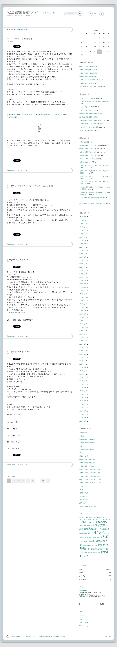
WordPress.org (83, 626)
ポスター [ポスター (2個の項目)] (85, 522)
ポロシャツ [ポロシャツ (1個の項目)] (92, 522)
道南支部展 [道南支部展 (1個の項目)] (94, 549)
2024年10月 (82, 243)
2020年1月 (82, 350)
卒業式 (81, 142)
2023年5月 (82, 267)
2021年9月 (82, 317)
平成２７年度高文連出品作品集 (88, 70)
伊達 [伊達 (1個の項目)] (80, 525)
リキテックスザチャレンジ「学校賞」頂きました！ (31, 186)
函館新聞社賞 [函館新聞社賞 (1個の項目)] (83, 533)
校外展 (81, 489)
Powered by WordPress (59, 636)
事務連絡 (82, 436)
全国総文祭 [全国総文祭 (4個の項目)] (99, 525)
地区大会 (82, 452)
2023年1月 (82, 277)
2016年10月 (82, 387)
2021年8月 (82, 320)
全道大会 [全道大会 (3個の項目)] (88, 528)
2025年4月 (82, 230)
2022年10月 (82, 287)
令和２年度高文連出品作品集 (87, 83)
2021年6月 (82, 327)
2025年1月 (82, 237)
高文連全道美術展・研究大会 (87, 506)
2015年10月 (82, 401)
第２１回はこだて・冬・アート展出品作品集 (92, 86)
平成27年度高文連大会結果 (87, 459)
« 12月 (81, 55)
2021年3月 (82, 337)
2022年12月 (82, 280)
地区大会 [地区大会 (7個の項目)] (98, 532)
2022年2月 (82, 307)
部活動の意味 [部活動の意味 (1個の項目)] (92, 552)
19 (43, 480)
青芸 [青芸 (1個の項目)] (99, 552)
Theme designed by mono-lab (42, 636)
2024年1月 (82, 253)
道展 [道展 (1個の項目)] (98, 549)
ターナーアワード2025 (17, 259)
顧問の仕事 (82, 503)
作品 (80, 446)
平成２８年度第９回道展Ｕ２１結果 (89, 476)
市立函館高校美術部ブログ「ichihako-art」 (31, 12)
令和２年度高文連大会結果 (87, 442)
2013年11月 (82, 417)
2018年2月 (82, 377)
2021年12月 (82, 310)
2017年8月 (82, 381)
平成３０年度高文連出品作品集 (88, 73)
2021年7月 (82, 324)
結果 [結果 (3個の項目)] (100, 545)
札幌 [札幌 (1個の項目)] (80, 541)
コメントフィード (84, 622)
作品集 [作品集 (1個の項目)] (84, 525)
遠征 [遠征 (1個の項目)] (86, 552)
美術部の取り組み (84, 493)
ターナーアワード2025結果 (20, 39)
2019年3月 (82, 361)
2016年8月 (82, 391)
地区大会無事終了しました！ (87, 145)
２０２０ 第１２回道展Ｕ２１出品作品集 (91, 79)
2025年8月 (82, 227)
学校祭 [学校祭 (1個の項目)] (108, 533)
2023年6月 (82, 264)
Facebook (108, 14)
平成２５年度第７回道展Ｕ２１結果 (89, 469)
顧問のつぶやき (83, 499)
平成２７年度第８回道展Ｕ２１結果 (89, 472)
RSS (95, 14)
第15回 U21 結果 (85, 130)
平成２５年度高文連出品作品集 (88, 66)
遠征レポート (83, 496)
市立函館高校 (83, 590)
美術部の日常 (11, 170)
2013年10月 (82, 421)
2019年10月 (82, 354)
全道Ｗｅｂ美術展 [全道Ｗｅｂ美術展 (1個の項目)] (98, 529)
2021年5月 (82, 330)
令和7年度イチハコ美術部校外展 (88, 127)
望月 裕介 (88, 142)
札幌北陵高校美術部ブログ (87, 594)
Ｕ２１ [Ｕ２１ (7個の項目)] (84, 556)
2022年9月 (82, 290)
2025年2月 (82, 233)
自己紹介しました (84, 158)
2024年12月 (82, 240)
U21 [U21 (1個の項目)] (80, 517)
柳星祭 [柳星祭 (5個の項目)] (97, 541)
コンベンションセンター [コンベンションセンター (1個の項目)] (88, 519)
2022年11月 (82, 284)
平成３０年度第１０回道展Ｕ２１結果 (90, 483)
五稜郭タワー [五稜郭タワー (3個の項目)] (103, 522)
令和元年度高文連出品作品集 (87, 76)
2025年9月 (82, 223)
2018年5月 (82, 374)
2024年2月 (82, 250)
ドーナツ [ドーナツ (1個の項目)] (98, 519)
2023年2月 (82, 273)
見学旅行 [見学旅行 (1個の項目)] (87, 549)
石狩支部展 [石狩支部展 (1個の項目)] (94, 545)
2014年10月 (82, 411)
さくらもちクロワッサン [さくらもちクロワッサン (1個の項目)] (89, 517)
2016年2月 (82, 394)
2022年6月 (82, 294)
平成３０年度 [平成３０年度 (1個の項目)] (93, 537)
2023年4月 (82, 270)
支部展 (81, 486)
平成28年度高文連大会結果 (87, 463)
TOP (109, 636)
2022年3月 (82, 304)
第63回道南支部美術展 (85, 117)
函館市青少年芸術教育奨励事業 (88, 113)
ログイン (82, 616)
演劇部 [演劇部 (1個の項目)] (89, 545)
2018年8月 (82, 371)
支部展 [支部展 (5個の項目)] (104, 537)
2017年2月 (82, 384)
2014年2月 (82, 414)
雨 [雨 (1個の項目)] (96, 552)
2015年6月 (82, 407)
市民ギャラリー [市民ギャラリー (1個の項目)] (83, 537)
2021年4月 (82, 334)
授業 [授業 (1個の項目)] (98, 537)
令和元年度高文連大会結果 (87, 439)
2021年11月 (82, 314)
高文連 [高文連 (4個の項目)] (105, 552)
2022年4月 (82, 300)
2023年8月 (82, 260)
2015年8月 (82, 404)
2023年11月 (82, 257)
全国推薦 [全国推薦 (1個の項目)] (89, 525)
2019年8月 (82, 357)
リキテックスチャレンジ (18, 351)
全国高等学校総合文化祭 (86, 449)
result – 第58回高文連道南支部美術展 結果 (91, 198)
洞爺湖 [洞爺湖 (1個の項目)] (84, 545)
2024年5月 (82, 247)
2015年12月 (82, 397)
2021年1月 (82, 340)
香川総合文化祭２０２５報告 (87, 123)
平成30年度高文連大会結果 (87, 466)
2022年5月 (82, 297)
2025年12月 (82, 217)
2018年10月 (82, 367)
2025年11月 (82, 220)
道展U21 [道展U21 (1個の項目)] (102, 549)
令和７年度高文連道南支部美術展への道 (91, 120)
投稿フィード (83, 619)
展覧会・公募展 (83, 456)
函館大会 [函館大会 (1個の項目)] (106, 529)
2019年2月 (82, 364)
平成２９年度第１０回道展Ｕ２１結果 (90, 479)
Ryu (99, 155)
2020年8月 (82, 347)
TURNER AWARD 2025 (16, 312)
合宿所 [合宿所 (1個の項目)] (89, 533)
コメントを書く (24, 170)
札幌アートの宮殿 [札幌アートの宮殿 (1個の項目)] (87, 541)
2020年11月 (82, 344)
